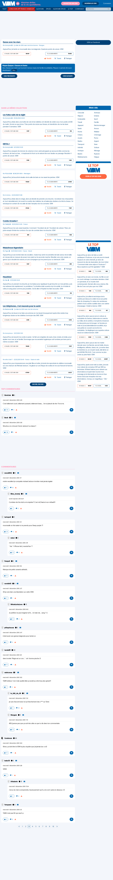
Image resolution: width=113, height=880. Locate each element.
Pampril (7, 561)
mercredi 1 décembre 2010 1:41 (12, 522)
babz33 (7, 761)
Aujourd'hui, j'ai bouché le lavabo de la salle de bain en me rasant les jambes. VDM (31, 177)
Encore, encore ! (38, 384)
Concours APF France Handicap (21, 9)
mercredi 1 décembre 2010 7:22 (18, 698)
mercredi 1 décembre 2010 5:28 (12, 765)
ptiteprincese (9, 628)
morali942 (8, 473)
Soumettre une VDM (71, 3)
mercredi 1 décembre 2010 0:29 (12, 400)
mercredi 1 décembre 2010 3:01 (12, 655)
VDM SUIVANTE (68, 76)
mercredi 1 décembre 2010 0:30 (12, 422)
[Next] (19, 826)
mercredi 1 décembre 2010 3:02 (12, 677)
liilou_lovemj (15, 494)
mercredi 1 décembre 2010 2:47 (12, 632)
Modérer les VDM (91, 3)
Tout (4, 9)
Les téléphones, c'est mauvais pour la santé (22, 306)
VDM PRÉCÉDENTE (9, 76)
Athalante (14, 781)
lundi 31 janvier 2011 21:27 (16, 499)
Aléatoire (40, 9)
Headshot (7, 277)
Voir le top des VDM (93, 176)
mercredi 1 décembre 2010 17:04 (19, 786)
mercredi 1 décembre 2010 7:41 (18, 720)
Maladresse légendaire (13, 248)
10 (53, 826)
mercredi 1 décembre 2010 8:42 (18, 609)
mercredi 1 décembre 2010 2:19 (18, 543)
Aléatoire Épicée (59, 9)
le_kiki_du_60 (16, 693)
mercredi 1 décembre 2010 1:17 (12, 478)
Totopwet (8, 805)
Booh (6, 418)
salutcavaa (8, 672)
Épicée (48, 9)
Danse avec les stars (11, 42)
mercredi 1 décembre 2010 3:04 (12, 743)
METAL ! (6, 144)
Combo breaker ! (10, 221)
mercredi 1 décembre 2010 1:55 (12, 566)
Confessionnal (81, 9)
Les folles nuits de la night (14, 115)
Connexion (107, 3)
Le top (70, 9)
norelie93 (8, 584)
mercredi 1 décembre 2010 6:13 (12, 810)
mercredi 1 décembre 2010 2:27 (12, 588)
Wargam (14, 715)
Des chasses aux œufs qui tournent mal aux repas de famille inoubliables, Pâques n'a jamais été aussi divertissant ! (37, 68)
